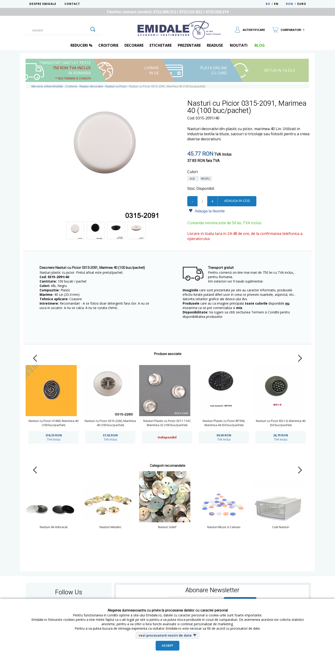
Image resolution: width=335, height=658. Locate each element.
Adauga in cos (237, 201)
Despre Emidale (42, 4)
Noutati (239, 45)
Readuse (215, 45)
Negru (206, 179)
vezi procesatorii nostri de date (165, 635)
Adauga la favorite (207, 210)
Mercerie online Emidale (47, 86)
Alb (193, 179)
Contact (72, 4)
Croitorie (108, 45)
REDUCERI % (81, 45)
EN (279, 4)
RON (289, 4)
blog (260, 45)
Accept (167, 645)
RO (268, 4)
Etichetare (161, 45)
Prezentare (189, 45)
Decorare (134, 45)
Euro (301, 4)
